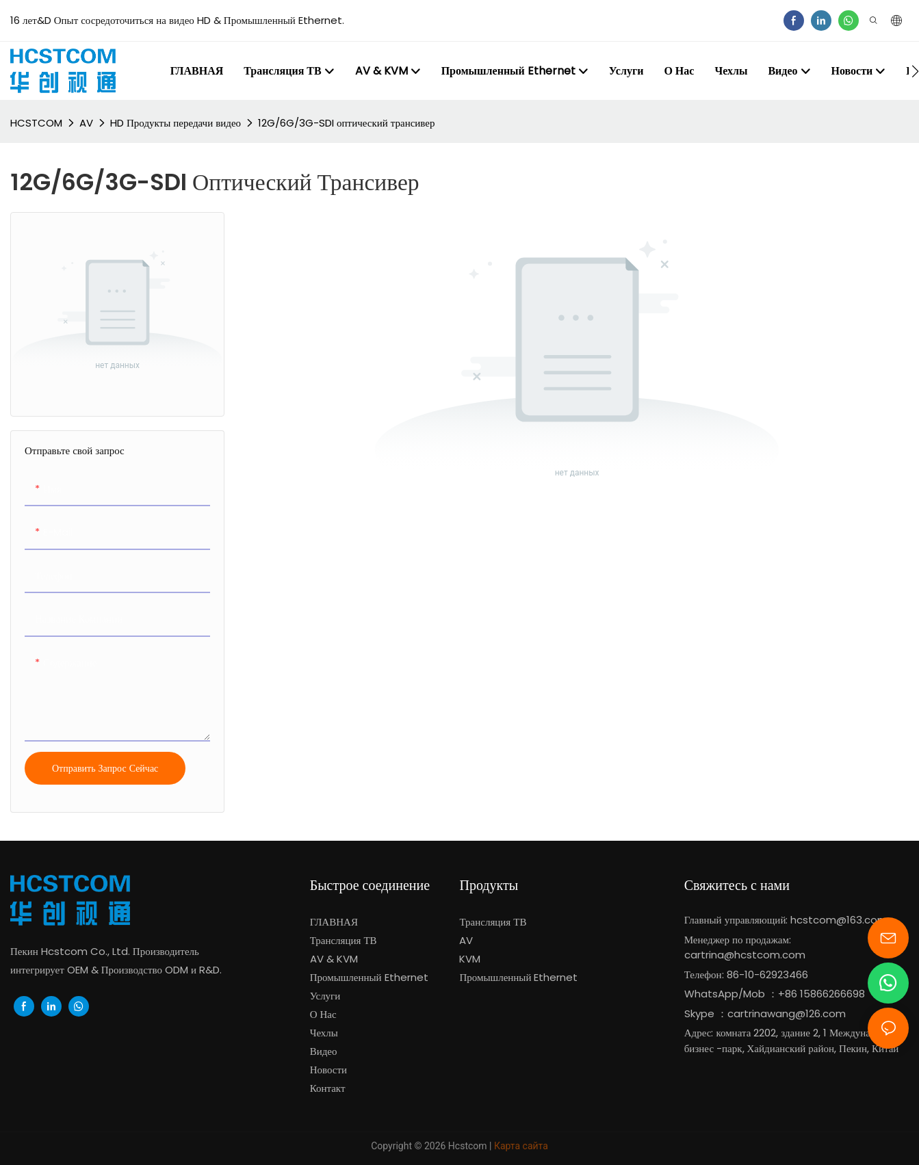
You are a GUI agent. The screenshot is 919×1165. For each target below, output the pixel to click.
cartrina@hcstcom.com (744, 954)
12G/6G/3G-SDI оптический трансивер (346, 123)
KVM (469, 959)
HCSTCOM (36, 123)
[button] (915, 71)
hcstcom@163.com (839, 920)
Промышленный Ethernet (519, 977)
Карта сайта (521, 1145)
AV (86, 123)
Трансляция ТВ (492, 922)
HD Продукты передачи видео (175, 123)
